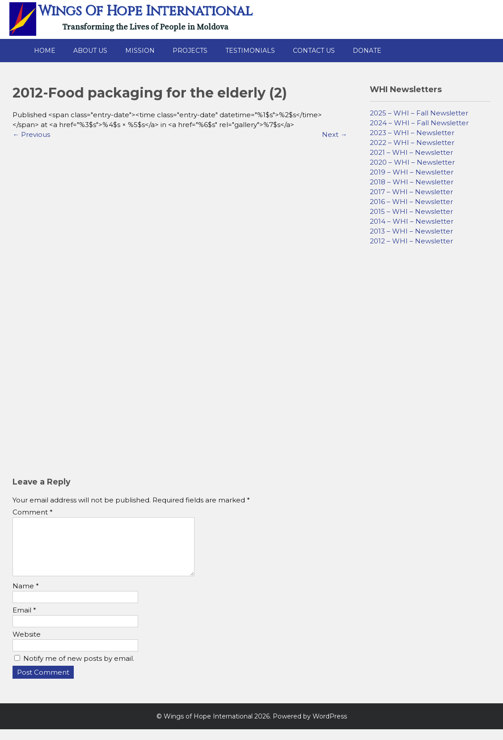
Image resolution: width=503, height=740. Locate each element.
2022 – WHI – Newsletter (412, 142)
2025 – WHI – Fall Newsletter (419, 113)
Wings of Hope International (145, 11)
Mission (140, 51)
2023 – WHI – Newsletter (412, 132)
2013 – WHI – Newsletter (411, 231)
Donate (367, 51)
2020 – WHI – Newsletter (412, 162)
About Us (90, 51)
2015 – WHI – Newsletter (411, 211)
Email (24, 621)
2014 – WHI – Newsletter (411, 221)
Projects (190, 51)
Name (26, 596)
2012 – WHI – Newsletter (411, 241)
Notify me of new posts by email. (78, 669)
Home (44, 51)
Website (27, 645)
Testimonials (250, 51)
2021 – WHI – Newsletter (411, 152)
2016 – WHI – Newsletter (411, 201)
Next (334, 134)
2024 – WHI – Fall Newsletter (419, 123)
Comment (33, 512)
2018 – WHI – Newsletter (411, 182)
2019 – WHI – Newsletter (411, 172)
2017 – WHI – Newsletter (411, 191)
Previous (31, 134)
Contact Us (314, 51)
